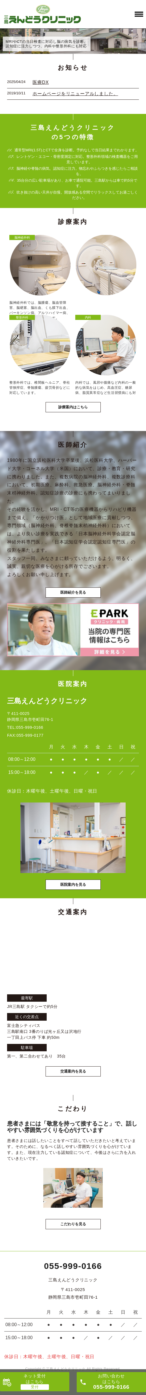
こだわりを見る (73, 1224)
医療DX (41, 82)
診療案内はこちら (73, 407)
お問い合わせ (111, 1381)
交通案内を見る (73, 1071)
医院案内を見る (73, 884)
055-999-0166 (73, 1266)
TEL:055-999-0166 (25, 727)
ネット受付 (34, 1378)
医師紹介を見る (73, 592)
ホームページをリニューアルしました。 (75, 93)
